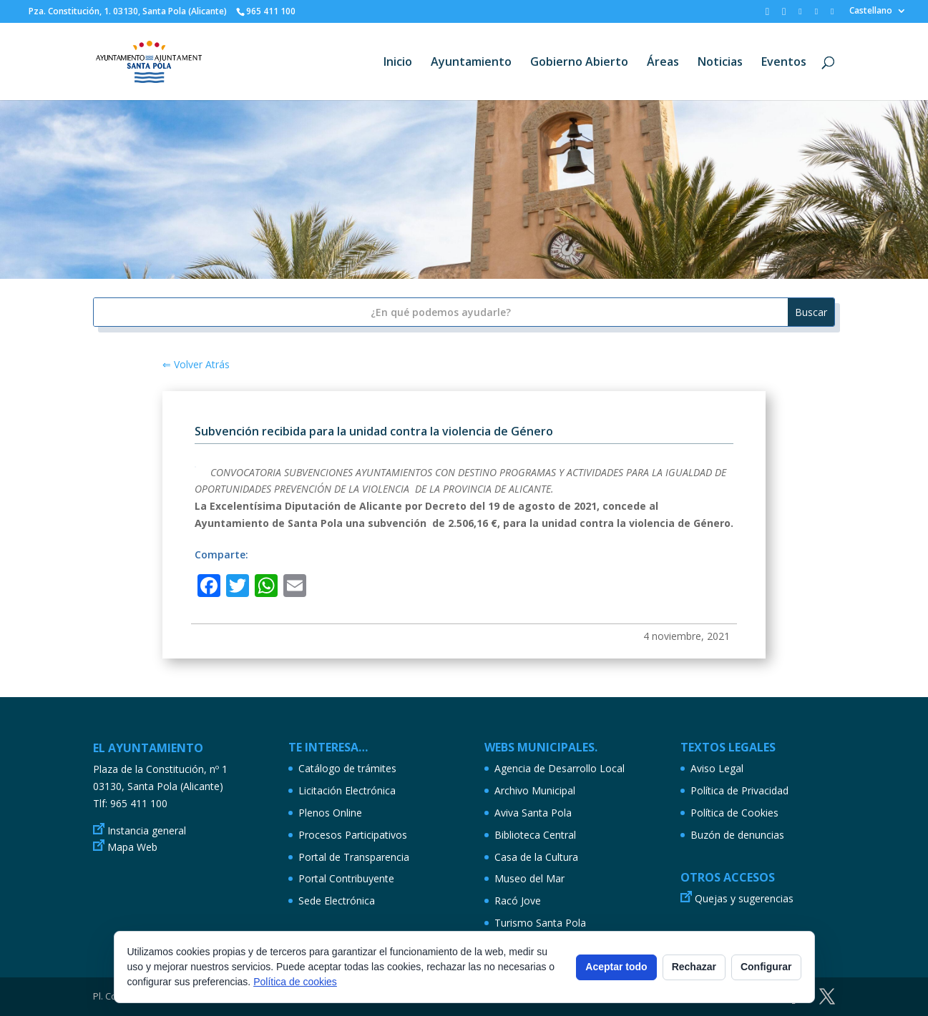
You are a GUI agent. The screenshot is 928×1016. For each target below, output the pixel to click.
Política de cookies (295, 981)
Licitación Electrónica (347, 790)
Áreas (663, 62)
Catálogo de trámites (347, 768)
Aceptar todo (616, 966)
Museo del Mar (529, 878)
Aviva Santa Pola (533, 812)
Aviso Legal (716, 768)
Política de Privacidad (739, 790)
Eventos (783, 62)
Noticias (720, 62)
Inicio (398, 62)
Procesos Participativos (352, 835)
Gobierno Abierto (579, 62)
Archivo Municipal (534, 790)
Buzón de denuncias (737, 835)
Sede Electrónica (336, 900)
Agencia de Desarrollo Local (559, 768)
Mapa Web (132, 847)
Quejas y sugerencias (744, 898)
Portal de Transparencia (353, 857)
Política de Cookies (734, 812)
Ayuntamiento (471, 62)
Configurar (766, 966)
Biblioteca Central (535, 835)
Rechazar (694, 966)
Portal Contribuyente (346, 878)
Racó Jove (517, 900)
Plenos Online (330, 812)
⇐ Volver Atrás (196, 364)
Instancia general (146, 830)
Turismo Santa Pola (540, 922)
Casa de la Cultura (536, 857)
